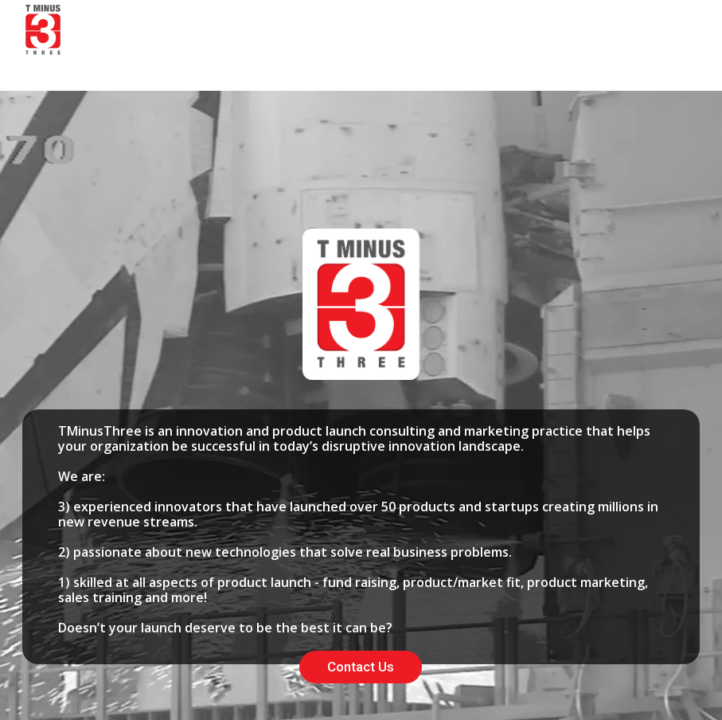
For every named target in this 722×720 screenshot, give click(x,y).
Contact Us (360, 667)
